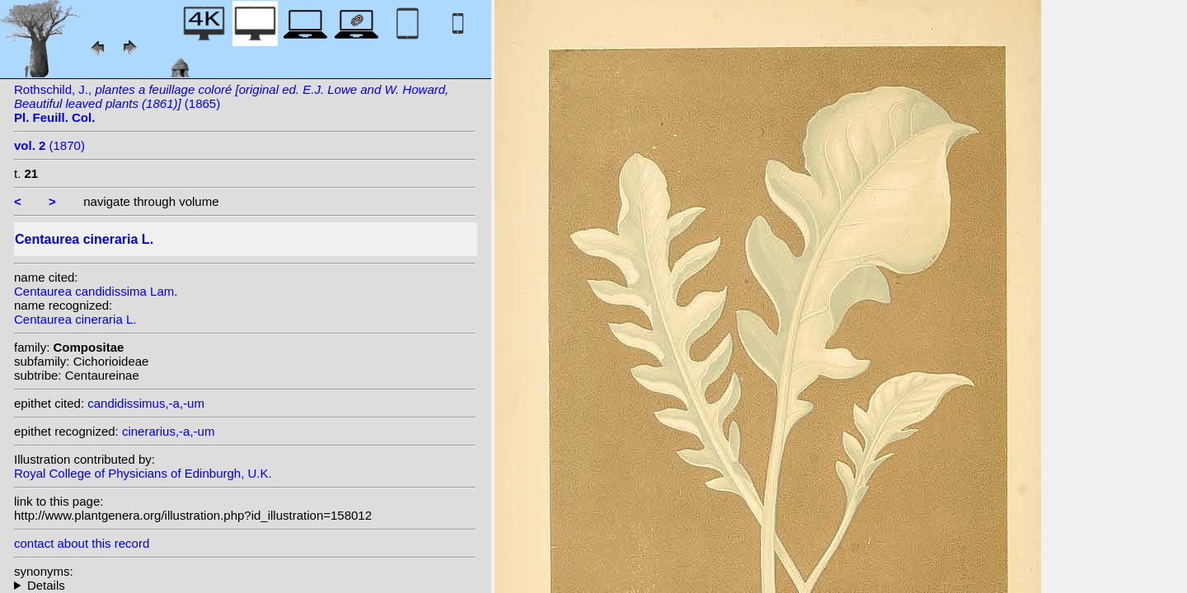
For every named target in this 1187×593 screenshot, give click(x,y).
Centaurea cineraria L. (75, 319)
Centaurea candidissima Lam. (95, 291)
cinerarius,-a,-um (168, 431)
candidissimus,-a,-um (145, 403)
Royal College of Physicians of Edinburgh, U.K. (143, 473)
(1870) (49, 145)
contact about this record (81, 543)
